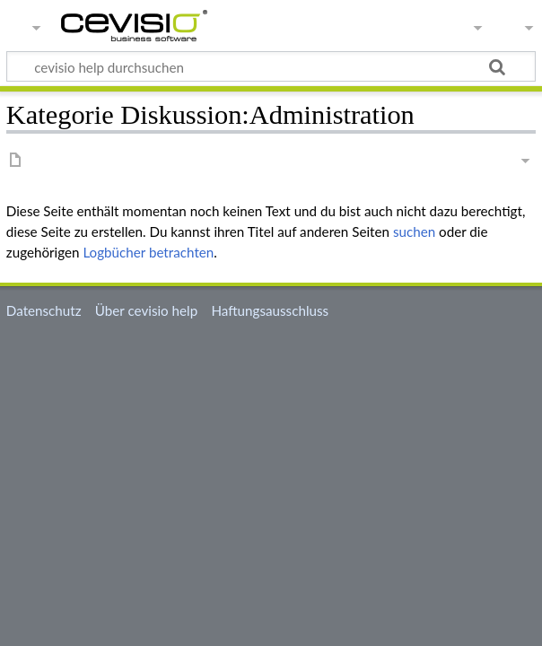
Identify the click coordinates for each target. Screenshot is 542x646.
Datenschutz (44, 310)
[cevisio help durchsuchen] (271, 66)
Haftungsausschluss (269, 310)
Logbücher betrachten (148, 252)
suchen (414, 231)
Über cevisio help (146, 310)
